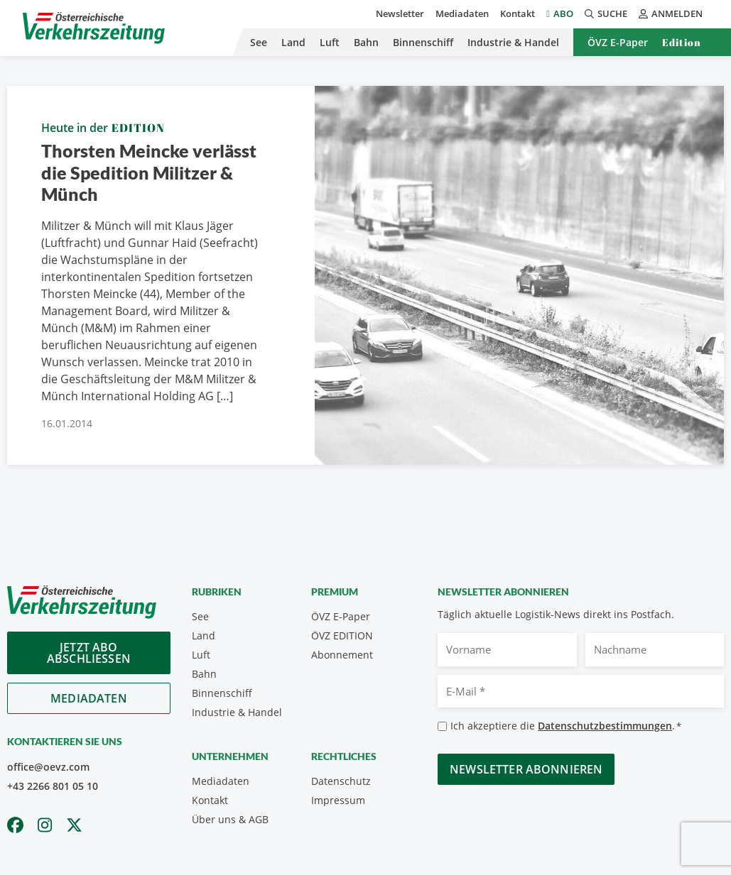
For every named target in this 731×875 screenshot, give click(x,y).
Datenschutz (341, 781)
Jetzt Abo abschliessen (89, 652)
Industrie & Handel (513, 42)
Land (293, 42)
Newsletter (400, 13)
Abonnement (342, 654)
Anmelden (671, 13)
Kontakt (517, 13)
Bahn (366, 42)
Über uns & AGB (230, 819)
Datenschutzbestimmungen (605, 725)
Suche (606, 13)
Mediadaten (462, 13)
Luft (330, 42)
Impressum (338, 800)
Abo (563, 13)
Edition (681, 42)
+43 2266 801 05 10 (52, 786)
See (258, 42)
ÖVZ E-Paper (617, 42)
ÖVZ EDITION (342, 635)
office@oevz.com (48, 767)
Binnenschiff (423, 42)
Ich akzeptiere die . (565, 726)
